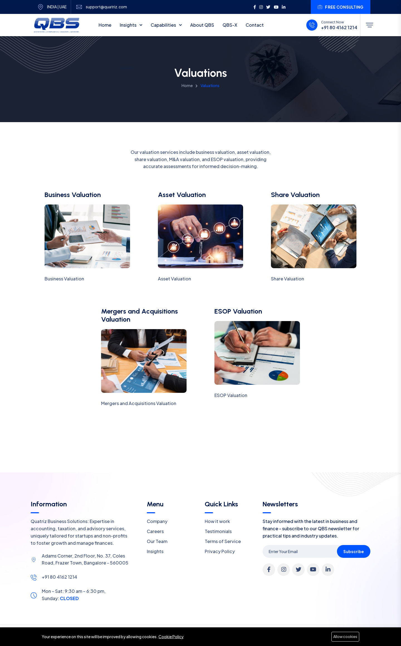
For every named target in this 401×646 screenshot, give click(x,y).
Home (105, 25)
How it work (217, 521)
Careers (155, 531)
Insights (128, 25)
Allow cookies (345, 636)
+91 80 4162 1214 (339, 27)
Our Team (157, 541)
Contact (255, 25)
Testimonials (218, 531)
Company (157, 521)
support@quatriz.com (106, 6)
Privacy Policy (220, 551)
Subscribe (353, 551)
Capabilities (164, 25)
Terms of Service (223, 541)
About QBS (202, 25)
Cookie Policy (171, 636)
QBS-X (229, 25)
